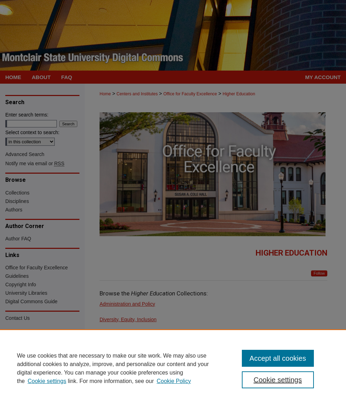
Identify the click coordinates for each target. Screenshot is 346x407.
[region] (173, 368)
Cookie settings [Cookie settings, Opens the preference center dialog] (277, 380)
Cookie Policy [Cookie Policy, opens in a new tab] (174, 381)
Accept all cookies (278, 358)
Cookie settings (47, 381)
